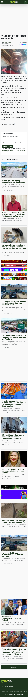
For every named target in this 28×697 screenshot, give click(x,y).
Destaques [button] (4, 124)
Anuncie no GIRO (6, 684)
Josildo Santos (7, 42)
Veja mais (14, 667)
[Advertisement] (14, 19)
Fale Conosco (20, 684)
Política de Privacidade (7, 686)
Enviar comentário (7, 146)
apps (13, 684)
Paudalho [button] (11, 124)
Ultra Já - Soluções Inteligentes (16, 694)
